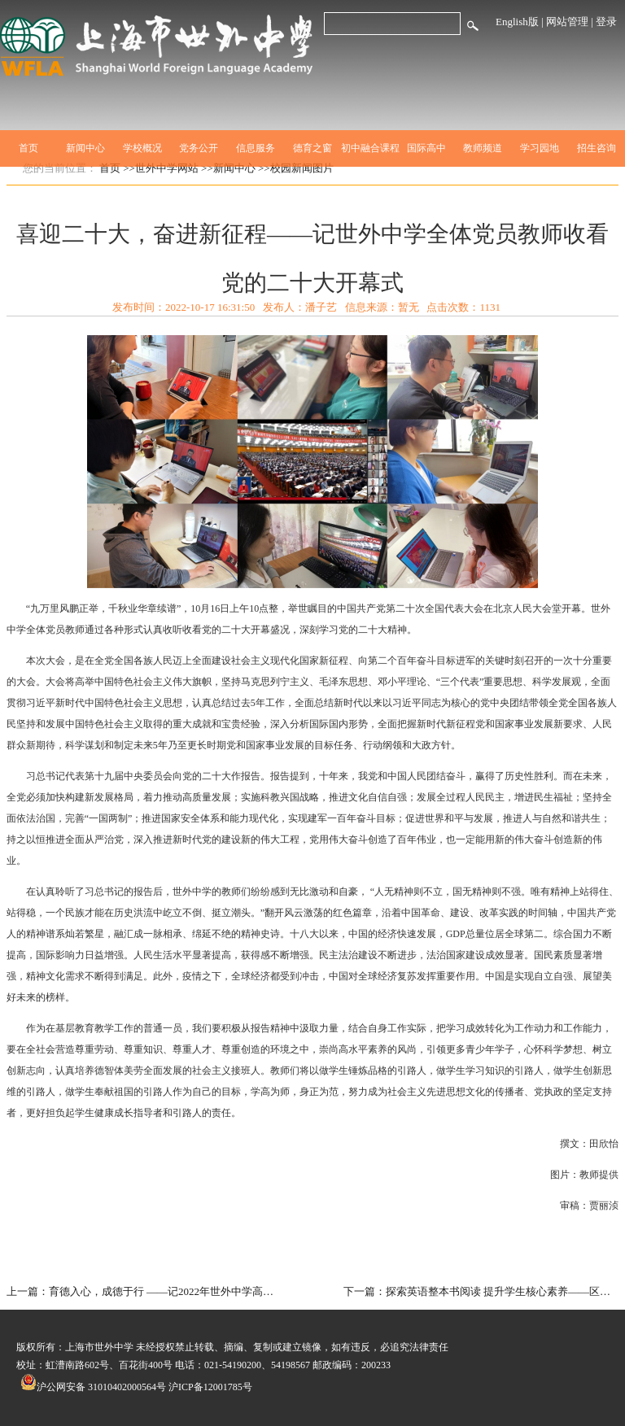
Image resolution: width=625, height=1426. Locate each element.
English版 (517, 21)
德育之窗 (312, 148)
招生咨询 (596, 148)
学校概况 (142, 148)
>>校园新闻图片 (296, 168)
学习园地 (539, 148)
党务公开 (198, 148)
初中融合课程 (369, 148)
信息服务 (255, 148)
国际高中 (426, 148)
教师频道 (482, 148)
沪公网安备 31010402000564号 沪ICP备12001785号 (136, 1387)
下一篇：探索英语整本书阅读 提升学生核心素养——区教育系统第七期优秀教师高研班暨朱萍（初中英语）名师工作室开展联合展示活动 (481, 1291)
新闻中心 (85, 148)
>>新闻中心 (228, 168)
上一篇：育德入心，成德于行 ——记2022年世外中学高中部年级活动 (144, 1291)
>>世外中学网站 (161, 168)
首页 (28, 148)
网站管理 (567, 21)
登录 (606, 21)
